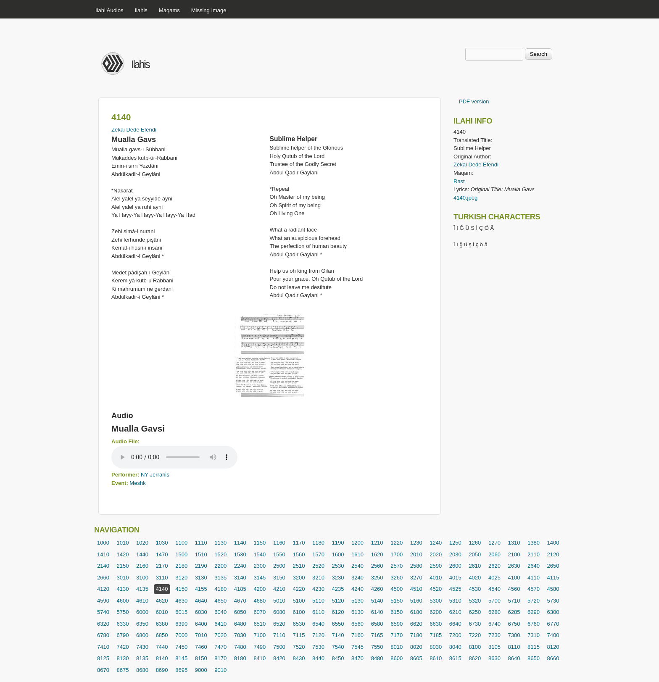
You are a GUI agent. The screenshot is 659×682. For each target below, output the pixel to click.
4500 (396, 589)
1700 (396, 554)
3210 (318, 577)
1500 (181, 554)
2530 (338, 566)
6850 (162, 635)
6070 (259, 612)
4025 (494, 577)
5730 (553, 601)
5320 (475, 601)
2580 (416, 566)
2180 (181, 566)
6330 (123, 624)
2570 (396, 566)
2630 (514, 566)
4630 (181, 601)
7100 (259, 635)
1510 (201, 554)
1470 (162, 554)
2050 (475, 554)
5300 (436, 601)
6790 (123, 635)
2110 (533, 554)
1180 (318, 543)
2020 (436, 554)
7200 (455, 635)
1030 (162, 543)
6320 (103, 624)
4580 (553, 589)
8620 (475, 658)
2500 (279, 566)
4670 (240, 601)
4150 (181, 589)
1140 (240, 543)
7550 (377, 647)
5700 (494, 601)
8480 (377, 658)
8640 (514, 658)
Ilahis (141, 10)
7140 (338, 635)
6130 (357, 612)
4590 (103, 601)
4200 (259, 589)
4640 (201, 601)
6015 (181, 612)
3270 (416, 577)
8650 (533, 658)
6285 (514, 612)
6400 (201, 624)
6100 (299, 612)
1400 (553, 543)
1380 (533, 543)
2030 (455, 554)
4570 (533, 589)
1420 (123, 554)
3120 (181, 577)
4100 (514, 577)
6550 (338, 624)
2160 (142, 566)
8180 (240, 658)
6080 (279, 612)
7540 (338, 647)
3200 (299, 577)
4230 (318, 589)
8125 (103, 658)
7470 (220, 647)
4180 (220, 589)
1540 (259, 554)
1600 (338, 554)
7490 (259, 647)
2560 (377, 566)
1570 (318, 554)
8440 (318, 658)
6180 (416, 612)
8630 (494, 658)
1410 (103, 554)
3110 (162, 577)
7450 (181, 647)
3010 (123, 577)
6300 (553, 612)
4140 (162, 589)
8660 (553, 658)
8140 (162, 658)
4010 (436, 577)
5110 (318, 601)
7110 (279, 635)
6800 (142, 635)
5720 (533, 601)
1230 (416, 543)
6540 (318, 624)
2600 (455, 566)
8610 (436, 658)
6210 (455, 612)
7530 (318, 647)
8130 (123, 658)
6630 (436, 624)
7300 (514, 635)
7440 (162, 647)
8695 (181, 670)
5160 (416, 601)
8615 (455, 658)
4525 (455, 589)
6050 (240, 612)
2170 (162, 566)
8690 (162, 670)
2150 (123, 566)
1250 (455, 543)
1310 (514, 543)
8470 (357, 658)
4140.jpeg (465, 198)
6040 (220, 612)
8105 (494, 647)
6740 (494, 624)
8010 (396, 647)
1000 (103, 543)
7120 (318, 635)
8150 (201, 658)
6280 (494, 612)
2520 (318, 566)
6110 (318, 612)
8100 (475, 647)
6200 (436, 612)
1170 (299, 543)
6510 (259, 624)
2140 (103, 566)
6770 (553, 624)
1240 (436, 543)
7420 (123, 647)
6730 (475, 624)
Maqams (169, 10)
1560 (299, 554)
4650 (220, 601)
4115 (553, 577)
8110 (514, 647)
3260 (396, 577)
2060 (494, 554)
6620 (416, 624)
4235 (338, 589)
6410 (220, 624)
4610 (142, 601)
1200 (357, 543)
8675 (123, 670)
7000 (181, 635)
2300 (259, 566)
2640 (533, 566)
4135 (142, 589)
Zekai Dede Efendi (133, 129)
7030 (240, 635)
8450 (338, 658)
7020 (220, 635)
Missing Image (209, 10)
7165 (377, 635)
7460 (201, 647)
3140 (240, 577)
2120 (553, 554)
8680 (142, 670)
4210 (279, 589)
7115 (299, 635)
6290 (533, 612)
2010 (416, 554)
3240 (357, 577)
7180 (416, 635)
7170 (396, 635)
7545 (357, 647)
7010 (201, 635)
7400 (553, 635)
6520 (279, 624)
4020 (475, 577)
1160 (279, 543)
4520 (436, 589)
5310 (455, 601)
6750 (514, 624)
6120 (338, 612)
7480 (240, 647)
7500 (279, 647)
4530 (475, 589)
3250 (377, 577)
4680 (259, 601)
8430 (299, 658)
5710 (514, 601)
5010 (279, 601)
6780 (103, 635)
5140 (377, 601)
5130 (357, 601)
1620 (377, 554)
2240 (240, 566)
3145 (259, 577)
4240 (357, 589)
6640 (455, 624)
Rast (459, 181)
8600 (396, 658)
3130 (201, 577)
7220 (475, 635)
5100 (299, 601)
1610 (357, 554)
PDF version (474, 101)
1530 (240, 554)
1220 (396, 543)
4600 (123, 601)
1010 (123, 543)
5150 (396, 601)
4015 (455, 577)
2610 (475, 566)
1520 (220, 554)
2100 (514, 554)
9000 (201, 670)
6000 (142, 612)
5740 (103, 612)
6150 (396, 612)
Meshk (137, 483)
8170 (220, 658)
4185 (240, 589)
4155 (201, 589)
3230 (338, 577)
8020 (416, 647)
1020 (142, 543)
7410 (103, 647)
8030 (436, 647)
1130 (220, 543)
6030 (201, 612)
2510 (299, 566)
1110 (201, 543)
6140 (377, 612)
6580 (377, 624)
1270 (494, 543)
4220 (299, 589)
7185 (436, 635)
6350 (142, 624)
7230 (494, 635)
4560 (514, 589)
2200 (220, 566)
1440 (142, 554)
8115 (533, 647)
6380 (162, 624)
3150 (279, 577)
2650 (553, 566)
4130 (123, 589)
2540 (357, 566)
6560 (357, 624)
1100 (181, 543)
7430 (142, 647)
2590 (436, 566)
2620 (494, 566)
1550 (279, 554)
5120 (338, 601)
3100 (142, 577)
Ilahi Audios (109, 10)
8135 (142, 658)
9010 (220, 670)
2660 (103, 577)
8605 (416, 658)
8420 (279, 658)
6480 (240, 624)
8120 (553, 647)
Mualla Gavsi (138, 428)
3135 (220, 577)
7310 (533, 635)
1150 (259, 543)
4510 (416, 589)
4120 (103, 589)
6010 (162, 612)
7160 (357, 635)
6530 (299, 624)
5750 (123, 612)
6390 (181, 624)
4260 (377, 589)
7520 (299, 647)
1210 (377, 543)
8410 (259, 658)
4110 (533, 577)
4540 (494, 589)
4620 (162, 601)
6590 (396, 624)
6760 (533, 624)
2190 (201, 566)
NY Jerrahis (155, 474)
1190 (338, 543)
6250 (475, 612)
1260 (475, 543)
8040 (455, 647)
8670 (103, 670)
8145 (181, 658)
